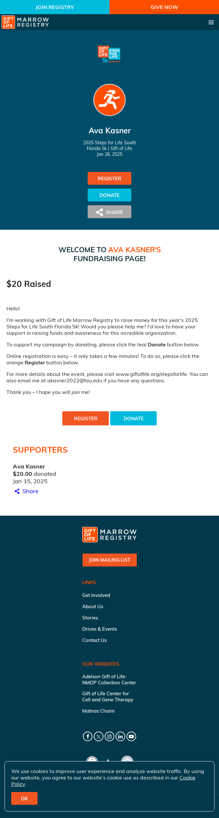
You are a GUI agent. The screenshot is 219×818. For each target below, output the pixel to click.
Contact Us (94, 640)
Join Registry (55, 7)
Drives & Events (99, 629)
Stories (90, 618)
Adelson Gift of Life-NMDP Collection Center (109, 679)
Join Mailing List (109, 560)
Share (26, 491)
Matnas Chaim (98, 711)
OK (24, 799)
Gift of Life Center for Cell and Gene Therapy (107, 696)
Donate (109, 195)
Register (109, 178)
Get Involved (96, 595)
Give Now (164, 7)
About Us (92, 606)
